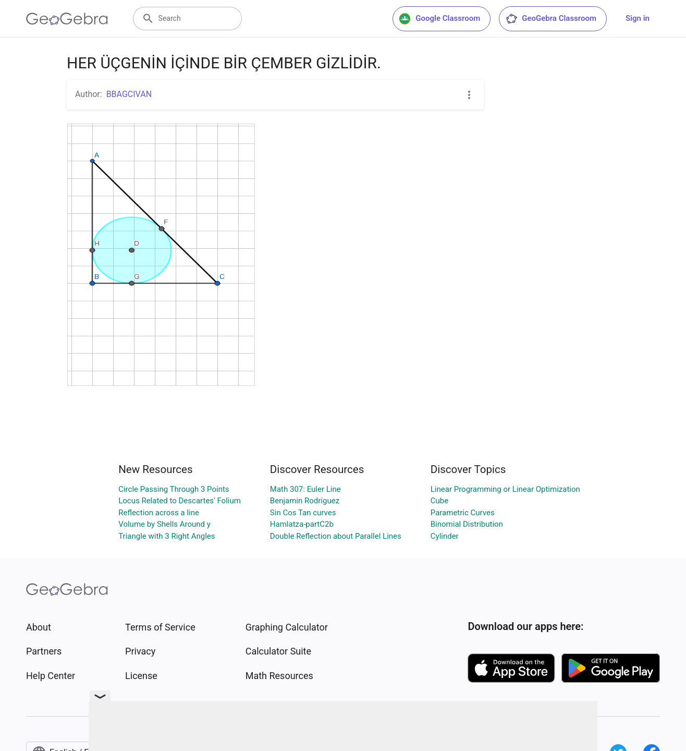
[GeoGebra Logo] (67, 19)
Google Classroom (439, 19)
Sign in (638, 18)
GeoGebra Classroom (550, 19)
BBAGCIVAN (129, 94)
